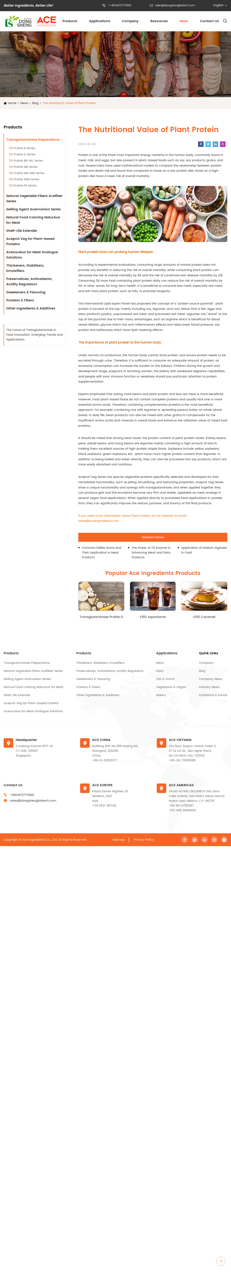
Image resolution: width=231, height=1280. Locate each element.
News (183, 21)
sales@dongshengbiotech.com (175, 5)
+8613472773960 (22, 795)
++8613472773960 (119, 5)
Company (130, 21)
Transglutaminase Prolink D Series (101, 617)
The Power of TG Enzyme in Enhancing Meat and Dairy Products (151, 552)
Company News (210, 679)
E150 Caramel (204, 617)
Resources (159, 21)
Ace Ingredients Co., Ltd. (40, 839)
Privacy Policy (144, 839)
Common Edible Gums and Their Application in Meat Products (101, 552)
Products (69, 21)
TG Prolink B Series (22, 148)
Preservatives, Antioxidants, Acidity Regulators (29, 281)
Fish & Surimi (165, 679)
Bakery (161, 695)
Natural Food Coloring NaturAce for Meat (33, 220)
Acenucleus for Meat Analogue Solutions (32, 255)
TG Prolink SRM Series (24, 179)
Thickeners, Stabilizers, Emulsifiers (25, 268)
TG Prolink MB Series (23, 167)
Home (12, 103)
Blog (35, 103)
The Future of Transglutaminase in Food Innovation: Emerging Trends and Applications (34, 335)
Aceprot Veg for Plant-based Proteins (30, 241)
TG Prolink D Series (22, 154)
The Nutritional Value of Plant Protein (69, 103)
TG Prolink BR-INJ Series (26, 160)
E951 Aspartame (153, 617)
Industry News (209, 687)
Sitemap (118, 839)
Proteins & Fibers (20, 300)
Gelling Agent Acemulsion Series (33, 209)
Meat (160, 663)
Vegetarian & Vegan (171, 687)
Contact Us (209, 21)
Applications (99, 21)
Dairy (160, 671)
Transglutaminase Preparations (33, 139)
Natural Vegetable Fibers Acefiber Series (34, 198)
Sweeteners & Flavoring (25, 292)
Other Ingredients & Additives (30, 308)
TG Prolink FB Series (23, 185)
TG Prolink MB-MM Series (26, 173)
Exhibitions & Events (213, 695)
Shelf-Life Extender (21, 230)
